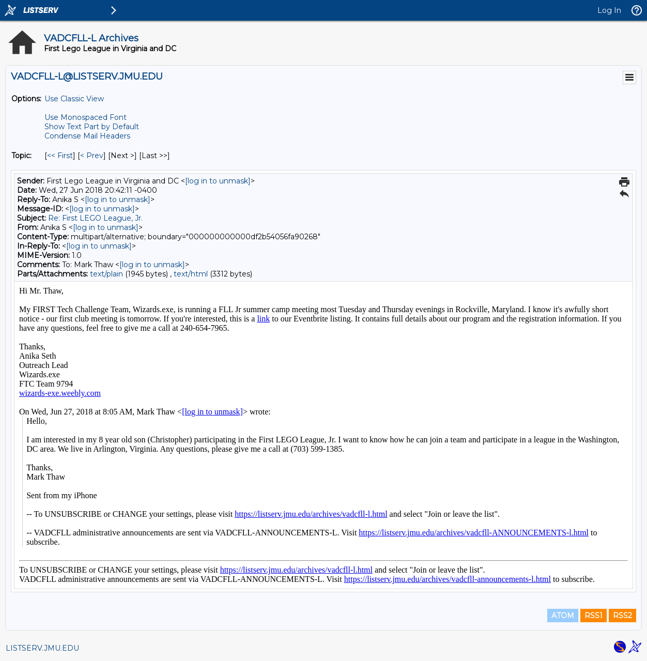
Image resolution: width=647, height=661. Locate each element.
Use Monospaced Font (85, 117)
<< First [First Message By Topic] (60, 155)
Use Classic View (74, 98)
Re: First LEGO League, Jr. (95, 218)
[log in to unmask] (218, 181)
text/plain (106, 274)
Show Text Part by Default (91, 126)
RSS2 (622, 615)
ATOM (562, 615)
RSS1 (593, 615)
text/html (191, 274)
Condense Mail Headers (87, 136)
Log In (609, 10)
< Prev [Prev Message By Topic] (91, 155)
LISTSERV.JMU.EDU (42, 648)
